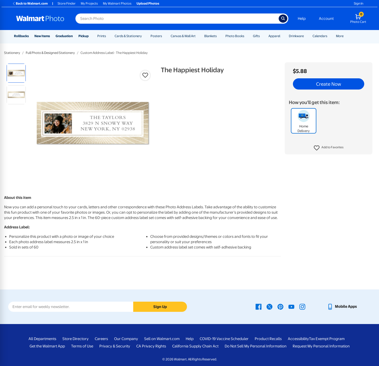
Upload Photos (148, 3)
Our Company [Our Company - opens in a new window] (126, 338)
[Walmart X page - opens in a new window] (269, 306)
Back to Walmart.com (30, 3)
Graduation (64, 36)
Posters (156, 36)
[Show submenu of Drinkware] (306, 36)
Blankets (210, 36)
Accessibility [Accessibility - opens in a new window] (298, 338)
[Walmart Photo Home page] (40, 18)
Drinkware (296, 36)
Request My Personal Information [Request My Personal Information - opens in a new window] (321, 346)
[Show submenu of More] (345, 36)
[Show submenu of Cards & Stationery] (144, 36)
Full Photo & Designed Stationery (50, 53)
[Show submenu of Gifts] (262, 36)
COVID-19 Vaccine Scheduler (224, 338)
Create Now (328, 84)
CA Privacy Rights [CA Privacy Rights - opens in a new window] (151, 346)
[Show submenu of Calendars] (329, 36)
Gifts (256, 36)
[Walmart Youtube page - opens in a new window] (291, 306)
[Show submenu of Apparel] (282, 36)
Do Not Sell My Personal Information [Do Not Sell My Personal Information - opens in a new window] (256, 346)
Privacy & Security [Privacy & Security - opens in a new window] (114, 346)
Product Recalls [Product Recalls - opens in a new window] (268, 338)
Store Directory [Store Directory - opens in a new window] (75, 338)
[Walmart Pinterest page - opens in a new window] (280, 306)
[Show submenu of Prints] (108, 36)
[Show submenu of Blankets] (219, 36)
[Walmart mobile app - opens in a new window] (342, 306)
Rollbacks (21, 36)
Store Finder (67, 3)
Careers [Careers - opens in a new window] (101, 338)
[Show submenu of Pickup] (90, 36)
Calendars (320, 36)
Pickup (83, 36)
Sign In (358, 3)
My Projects (89, 3)
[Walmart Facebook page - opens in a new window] (258, 306)
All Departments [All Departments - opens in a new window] (42, 338)
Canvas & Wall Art (183, 36)
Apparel (274, 36)
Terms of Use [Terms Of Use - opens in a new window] (82, 346)
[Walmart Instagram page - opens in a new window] (302, 306)
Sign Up (160, 306)
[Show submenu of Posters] (164, 36)
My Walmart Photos (117, 3)
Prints (101, 36)
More (340, 36)
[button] (329, 148)
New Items (42, 36)
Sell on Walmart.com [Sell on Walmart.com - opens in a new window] (162, 338)
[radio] (16, 73)
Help (302, 18)
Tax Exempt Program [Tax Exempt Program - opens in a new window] (327, 338)
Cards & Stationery (128, 36)
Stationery (12, 53)
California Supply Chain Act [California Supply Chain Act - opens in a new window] (195, 346)
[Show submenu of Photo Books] (246, 36)
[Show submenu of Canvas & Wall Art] (197, 36)
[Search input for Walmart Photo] (177, 18)
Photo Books (234, 36)
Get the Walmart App (47, 346)
